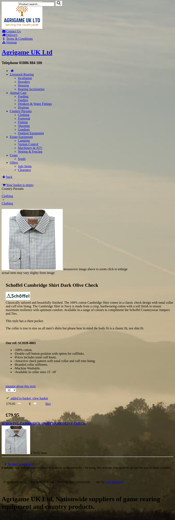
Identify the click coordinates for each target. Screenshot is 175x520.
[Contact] (87, 31)
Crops (14, 155)
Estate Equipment (21, 137)
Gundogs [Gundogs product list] (24, 129)
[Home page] (22, 27)
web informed (115, 482)
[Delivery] (87, 35)
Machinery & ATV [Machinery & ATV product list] (30, 148)
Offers (14, 162)
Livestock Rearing (22, 74)
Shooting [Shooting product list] (24, 126)
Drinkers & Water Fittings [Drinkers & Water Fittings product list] (35, 104)
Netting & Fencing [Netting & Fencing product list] (30, 151)
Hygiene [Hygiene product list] (23, 107)
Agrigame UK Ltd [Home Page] (27, 52)
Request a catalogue (18, 464)
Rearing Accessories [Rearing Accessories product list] (31, 89)
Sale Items (25, 166)
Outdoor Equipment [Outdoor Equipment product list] (31, 133)
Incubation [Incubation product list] (25, 78)
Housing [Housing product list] (23, 85)
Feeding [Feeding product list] (23, 96)
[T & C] (87, 39)
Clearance (24, 170)
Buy (48, 404)
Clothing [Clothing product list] (23, 115)
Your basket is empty (18, 185)
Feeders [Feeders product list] (23, 100)
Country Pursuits (21, 111)
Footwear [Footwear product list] (24, 118)
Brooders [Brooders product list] (24, 81)
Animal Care (18, 92)
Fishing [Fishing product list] (23, 122)
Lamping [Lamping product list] (24, 140)
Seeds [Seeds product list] (21, 159)
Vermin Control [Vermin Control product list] (28, 144)
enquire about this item (21, 386)
